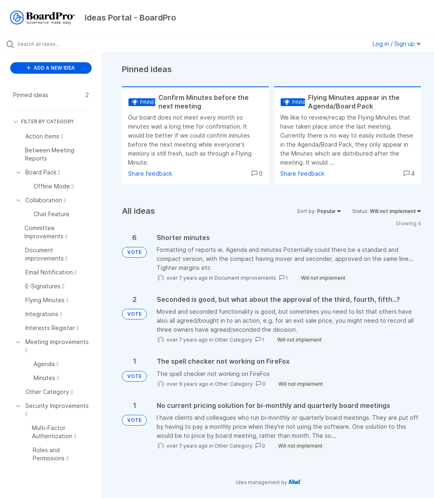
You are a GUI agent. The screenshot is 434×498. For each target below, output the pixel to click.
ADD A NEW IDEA (51, 68)
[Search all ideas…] (55, 44)
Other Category (233, 340)
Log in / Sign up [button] (397, 43)
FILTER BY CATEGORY (43, 121)
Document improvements (245, 278)
